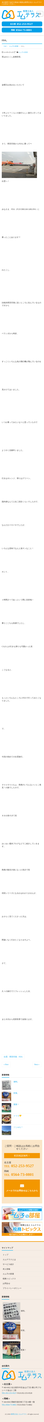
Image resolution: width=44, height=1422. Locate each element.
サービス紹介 (8, 1264)
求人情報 (6, 1269)
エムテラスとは (9, 1259)
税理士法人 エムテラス (19, 1414)
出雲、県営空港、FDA (13, 1057)
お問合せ (6, 1283)
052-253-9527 (21, 23)
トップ (5, 1255)
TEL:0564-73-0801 (9, 1405)
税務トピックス (9, 1279)
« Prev (6, 1064)
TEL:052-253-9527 (9, 1393)
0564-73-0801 (21, 30)
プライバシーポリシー (12, 1288)
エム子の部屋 (23, 52)
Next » (36, 1064)
